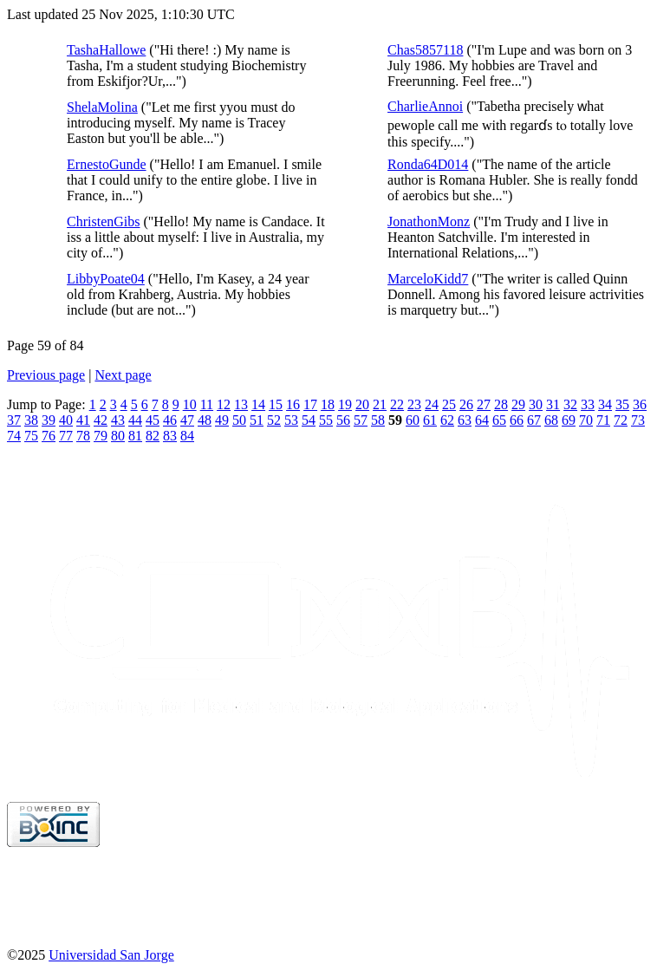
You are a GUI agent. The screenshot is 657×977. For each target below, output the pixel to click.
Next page (122, 375)
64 (482, 420)
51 (256, 420)
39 (48, 420)
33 (588, 404)
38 (31, 420)
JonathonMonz (428, 221)
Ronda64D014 (427, 164)
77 (66, 435)
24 (432, 404)
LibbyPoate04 (106, 278)
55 (326, 420)
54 (308, 420)
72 (621, 420)
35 (622, 404)
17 (310, 404)
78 (83, 435)
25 (449, 404)
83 (170, 435)
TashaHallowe (106, 49)
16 (293, 404)
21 (380, 404)
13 (241, 404)
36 (640, 404)
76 (48, 435)
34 (605, 404)
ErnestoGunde (106, 164)
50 (239, 420)
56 (343, 420)
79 (100, 435)
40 (66, 420)
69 (569, 420)
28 (501, 404)
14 (258, 404)
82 (152, 435)
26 (466, 404)
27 (484, 404)
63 (465, 420)
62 (447, 420)
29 (518, 404)
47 (187, 420)
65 (499, 420)
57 (361, 420)
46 (170, 420)
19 (345, 404)
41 (83, 420)
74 (14, 435)
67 (534, 420)
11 (206, 404)
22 (397, 404)
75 (31, 435)
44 (135, 420)
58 (378, 420)
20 (362, 404)
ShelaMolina (102, 107)
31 (553, 404)
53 (291, 420)
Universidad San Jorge (111, 955)
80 (118, 435)
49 (222, 420)
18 (328, 404)
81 (135, 435)
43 (118, 420)
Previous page (46, 375)
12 (224, 404)
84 (187, 435)
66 (517, 420)
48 (204, 420)
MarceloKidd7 (427, 278)
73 (638, 420)
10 (190, 404)
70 (586, 420)
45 (152, 420)
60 (413, 420)
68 (551, 420)
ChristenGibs (103, 221)
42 (100, 420)
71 (603, 420)
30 (536, 404)
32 (570, 404)
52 (274, 420)
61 (430, 420)
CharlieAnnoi (425, 106)
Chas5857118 (425, 49)
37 (14, 420)
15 (276, 404)
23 (414, 404)
